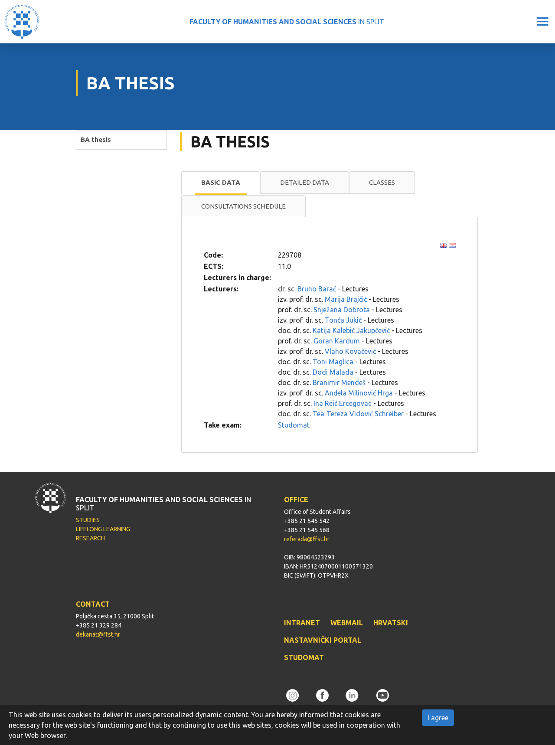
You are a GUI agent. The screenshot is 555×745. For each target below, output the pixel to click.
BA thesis (96, 139)
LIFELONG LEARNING (103, 529)
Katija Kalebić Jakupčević (351, 330)
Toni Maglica (333, 362)
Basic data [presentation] (220, 182)
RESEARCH (90, 538)
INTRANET (302, 623)
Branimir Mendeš (339, 382)
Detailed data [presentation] (304, 182)
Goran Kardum (336, 341)
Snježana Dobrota (341, 310)
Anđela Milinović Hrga (359, 393)
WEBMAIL (346, 623)
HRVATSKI (390, 623)
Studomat (294, 425)
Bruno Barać (316, 289)
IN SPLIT (286, 22)
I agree (438, 718)
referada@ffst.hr (307, 539)
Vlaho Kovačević (350, 351)
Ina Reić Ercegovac (342, 403)
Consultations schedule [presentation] (243, 206)
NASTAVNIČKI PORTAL (322, 640)
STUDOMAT (304, 657)
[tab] (220, 183)
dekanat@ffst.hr (98, 634)
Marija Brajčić (346, 299)
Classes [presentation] (382, 182)
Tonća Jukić (343, 320)
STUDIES (88, 519)
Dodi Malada (333, 372)
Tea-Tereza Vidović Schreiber (358, 414)
